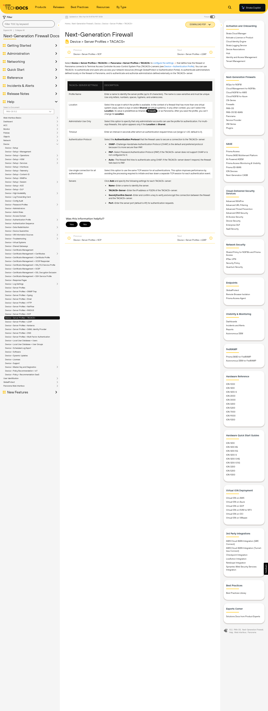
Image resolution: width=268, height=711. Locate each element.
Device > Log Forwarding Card (18, 197)
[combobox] (29, 24)
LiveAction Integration (236, 559)
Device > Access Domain (15, 216)
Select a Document (11, 107)
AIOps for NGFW (234, 84)
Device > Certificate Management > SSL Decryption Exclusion (30, 272)
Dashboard (7, 122)
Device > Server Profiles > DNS (18, 333)
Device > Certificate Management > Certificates (25, 254)
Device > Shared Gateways (16, 246)
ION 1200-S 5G (233, 463)
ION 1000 (230, 384)
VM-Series (231, 124)
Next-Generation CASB (237, 175)
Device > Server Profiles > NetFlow (19, 306)
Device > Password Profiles (16, 205)
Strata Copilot (251, 8)
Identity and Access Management (241, 57)
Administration (18, 53)
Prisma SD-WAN (233, 167)
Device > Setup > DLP (14, 189)
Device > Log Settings (14, 284)
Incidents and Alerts (235, 325)
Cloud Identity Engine (236, 41)
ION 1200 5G (232, 451)
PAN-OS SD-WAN (234, 112)
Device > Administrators (15, 208)
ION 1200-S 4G (233, 459)
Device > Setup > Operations (17, 155)
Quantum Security (234, 267)
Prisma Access (233, 151)
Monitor (6, 129)
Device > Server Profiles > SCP (18, 314)
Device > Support (12, 363)
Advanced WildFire (235, 201)
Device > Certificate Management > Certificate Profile (27, 257)
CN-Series (231, 100)
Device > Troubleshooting (15, 239)
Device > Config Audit (14, 201)
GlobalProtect (9, 382)
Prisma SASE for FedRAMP (238, 357)
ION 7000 (230, 412)
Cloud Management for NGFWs (241, 88)
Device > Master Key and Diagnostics (20, 367)
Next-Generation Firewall (82, 24)
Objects (6, 137)
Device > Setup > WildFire (16, 178)
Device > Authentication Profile (18, 220)
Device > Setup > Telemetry (16, 171)
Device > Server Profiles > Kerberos (20, 325)
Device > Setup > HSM (14, 159)
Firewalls (230, 104)
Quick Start (15, 69)
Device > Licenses (12, 359)
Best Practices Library (236, 593)
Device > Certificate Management (19, 250)
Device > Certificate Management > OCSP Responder (27, 261)
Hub (228, 53)
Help (10, 102)
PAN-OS (230, 108)
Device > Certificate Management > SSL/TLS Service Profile (30, 265)
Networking (16, 61)
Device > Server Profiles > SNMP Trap (21, 291)
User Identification (10, 378)
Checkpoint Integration (236, 555)
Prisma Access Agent (236, 298)
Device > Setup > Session (15, 182)
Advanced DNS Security (237, 213)
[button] (266, 569)
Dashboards (231, 321)
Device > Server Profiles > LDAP (18, 322)
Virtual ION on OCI (234, 514)
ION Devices (232, 171)
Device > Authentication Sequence (19, 223)
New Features (17, 392)
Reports (229, 329)
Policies (6, 133)
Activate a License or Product (239, 37)
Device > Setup (11, 148)
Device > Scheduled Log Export (18, 348)
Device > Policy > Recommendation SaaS (22, 375)
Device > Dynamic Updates (16, 356)
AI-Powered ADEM (235, 159)
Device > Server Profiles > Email (18, 299)
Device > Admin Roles (14, 212)
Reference (15, 77)
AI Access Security (234, 217)
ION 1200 (230, 388)
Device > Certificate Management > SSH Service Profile (28, 276)
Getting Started (19, 45)
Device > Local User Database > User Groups (24, 344)
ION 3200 (230, 404)
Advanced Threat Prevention (239, 209)
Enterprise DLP (233, 225)
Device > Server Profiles (15, 288)
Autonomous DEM (234, 333)
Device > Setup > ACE (14, 186)
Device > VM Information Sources (19, 235)
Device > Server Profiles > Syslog (18, 295)
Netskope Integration (236, 563)
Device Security (233, 221)
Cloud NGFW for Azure (236, 96)
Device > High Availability (15, 193)
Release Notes (18, 94)
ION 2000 (230, 396)
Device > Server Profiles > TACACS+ (20, 318)
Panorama (230, 116)
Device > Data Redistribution (17, 227)
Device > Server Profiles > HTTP (18, 303)
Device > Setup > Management (18, 152)
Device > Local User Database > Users (21, 341)
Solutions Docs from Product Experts (243, 616)
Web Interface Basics (12, 118)
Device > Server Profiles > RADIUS (19, 310)
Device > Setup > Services (16, 163)
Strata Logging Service (236, 45)
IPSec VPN (231, 259)
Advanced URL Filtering (237, 205)
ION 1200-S (231, 392)
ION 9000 (231, 416)
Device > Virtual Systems (15, 242)
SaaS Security (232, 229)
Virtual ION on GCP (235, 506)
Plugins (229, 128)
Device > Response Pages (16, 280)
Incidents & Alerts (20, 86)
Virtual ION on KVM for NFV (239, 510)
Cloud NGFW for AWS (236, 92)
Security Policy (233, 263)
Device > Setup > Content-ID (17, 174)
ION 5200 (230, 408)
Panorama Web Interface (13, 386)
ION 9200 (230, 419)
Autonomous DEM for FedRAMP (241, 361)
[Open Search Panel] (229, 8)
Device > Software (13, 352)
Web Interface (240, 632)
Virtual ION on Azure (235, 502)
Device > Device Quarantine (17, 231)
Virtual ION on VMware (236, 518)
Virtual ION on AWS (235, 498)
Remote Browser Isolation (238, 294)
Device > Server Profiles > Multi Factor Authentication (27, 337)
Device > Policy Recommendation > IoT (21, 371)
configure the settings (163, 63)
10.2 (230, 630)
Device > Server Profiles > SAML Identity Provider (25, 329)
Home (67, 24)
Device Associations (235, 49)
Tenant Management (235, 61)
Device (6, 144)
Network (7, 140)
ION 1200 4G (232, 447)
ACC (5, 125)
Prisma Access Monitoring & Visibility (243, 163)
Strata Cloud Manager (236, 33)
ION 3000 (231, 400)
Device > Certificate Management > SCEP (22, 269)
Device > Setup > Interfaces (16, 167)
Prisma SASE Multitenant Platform (242, 155)
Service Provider (233, 120)
